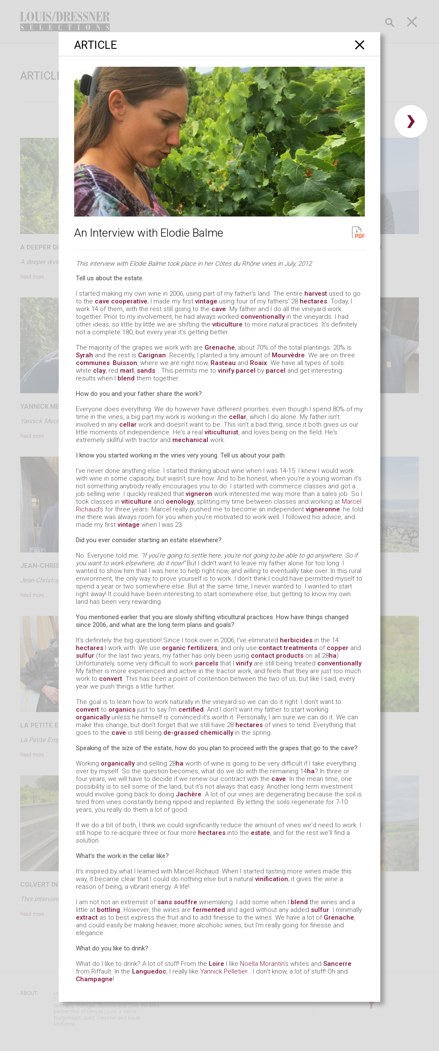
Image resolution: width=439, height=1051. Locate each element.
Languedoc (149, 971)
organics (121, 709)
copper (338, 648)
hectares (313, 301)
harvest (315, 293)
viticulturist (221, 432)
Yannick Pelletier (223, 971)
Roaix (258, 363)
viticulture (227, 324)
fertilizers (202, 648)
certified (191, 709)
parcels (206, 663)
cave (218, 309)
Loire (216, 964)
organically (93, 717)
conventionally (263, 317)
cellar (238, 417)
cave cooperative (121, 301)
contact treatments (288, 648)
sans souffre (177, 902)
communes (93, 363)
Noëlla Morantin (262, 964)
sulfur (85, 655)
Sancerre (337, 964)
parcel (246, 370)
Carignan (152, 355)
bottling (108, 910)
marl (127, 370)
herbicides (296, 640)
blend (126, 378)
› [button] (411, 121)
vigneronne (323, 509)
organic (174, 648)
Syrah (84, 355)
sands (146, 370)
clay (99, 370)
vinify (226, 370)
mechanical (190, 440)
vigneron (199, 494)
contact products (277, 655)
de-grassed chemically (198, 732)
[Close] (360, 45)
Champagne (94, 979)
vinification (271, 879)
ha (333, 655)
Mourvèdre (288, 355)
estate (260, 833)
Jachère (188, 794)
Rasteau (223, 363)
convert (110, 679)
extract (87, 917)
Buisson (125, 363)
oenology (180, 501)
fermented (208, 910)
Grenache (219, 347)
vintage (206, 301)
